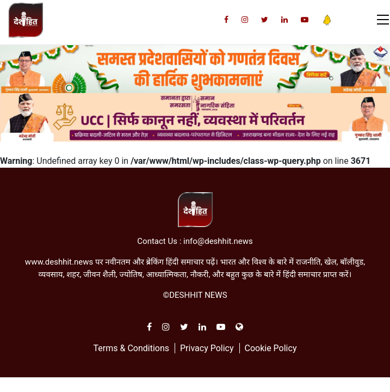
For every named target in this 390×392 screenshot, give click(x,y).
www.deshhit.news (59, 262)
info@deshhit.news (218, 241)
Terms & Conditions (132, 348)
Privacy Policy (207, 348)
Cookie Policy (270, 348)
